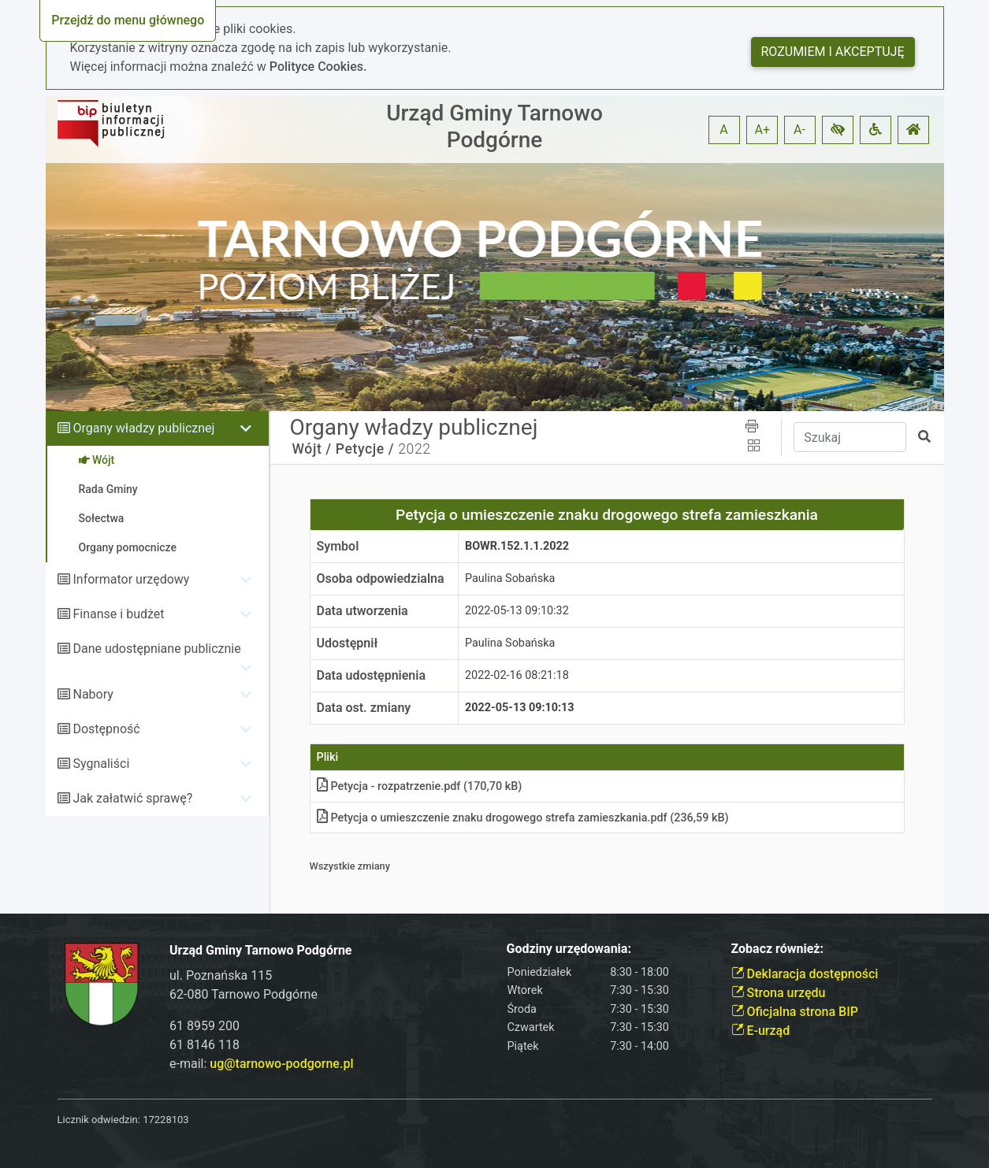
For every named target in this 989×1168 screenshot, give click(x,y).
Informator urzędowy (131, 579)
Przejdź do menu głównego (127, 20)
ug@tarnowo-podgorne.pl (281, 1063)
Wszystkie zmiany (350, 866)
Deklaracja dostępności (805, 973)
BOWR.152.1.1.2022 (517, 546)
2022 (414, 449)
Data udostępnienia (371, 675)
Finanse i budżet (118, 613)
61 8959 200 (204, 1025)
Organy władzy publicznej (143, 428)
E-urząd (760, 1030)
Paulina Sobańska (510, 578)
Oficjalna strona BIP (794, 1011)
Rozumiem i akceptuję (833, 51)
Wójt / (312, 449)
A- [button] (799, 129)
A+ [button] (763, 129)
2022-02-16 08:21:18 (517, 675)
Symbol (338, 546)
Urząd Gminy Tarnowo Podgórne (494, 126)
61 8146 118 (204, 1044)
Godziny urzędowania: (569, 948)
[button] (837, 130)
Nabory (93, 694)
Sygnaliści (101, 763)
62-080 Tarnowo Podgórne (243, 994)
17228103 (165, 1119)
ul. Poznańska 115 (220, 975)
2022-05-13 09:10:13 (519, 707)
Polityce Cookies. (318, 66)
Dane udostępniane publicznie (156, 648)
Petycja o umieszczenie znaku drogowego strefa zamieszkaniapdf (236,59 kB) (523, 818)
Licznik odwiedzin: (99, 1119)
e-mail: (261, 1063)
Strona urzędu (778, 992)
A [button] (723, 129)
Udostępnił (347, 643)
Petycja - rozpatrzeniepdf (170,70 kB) (419, 786)
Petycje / (365, 449)
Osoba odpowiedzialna (380, 578)
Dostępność (106, 728)
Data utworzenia (362, 610)
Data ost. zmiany (364, 707)
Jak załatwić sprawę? (132, 798)
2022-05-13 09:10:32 (517, 610)
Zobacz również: (777, 948)
